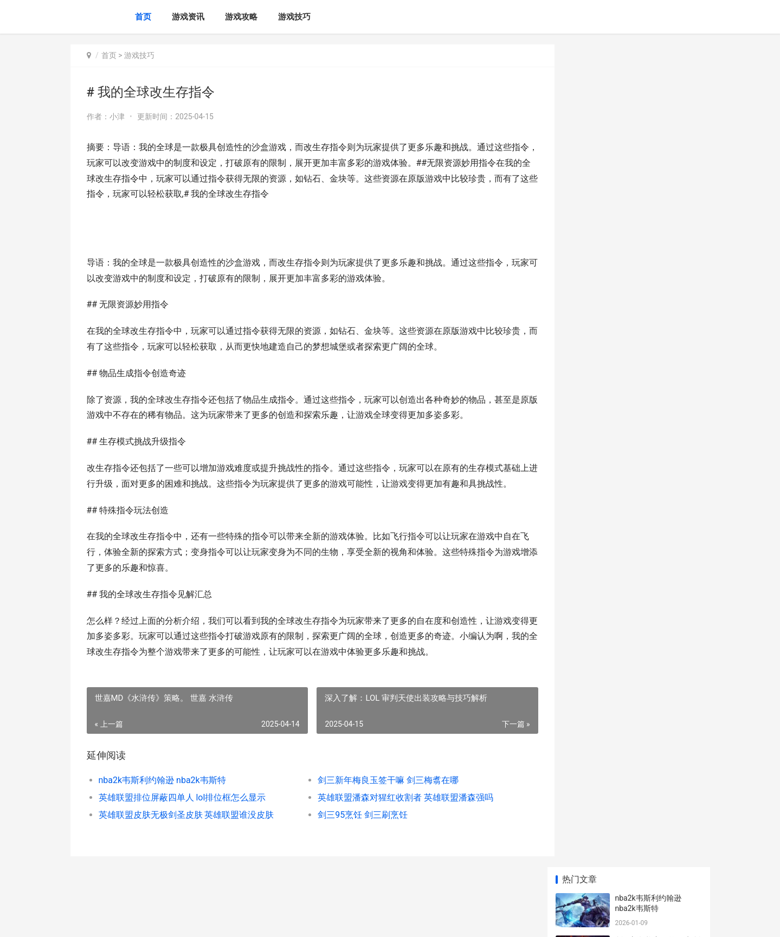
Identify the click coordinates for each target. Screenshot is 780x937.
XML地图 (266, 919)
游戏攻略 (241, 17)
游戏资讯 (188, 17)
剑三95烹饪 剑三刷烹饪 (354, 830)
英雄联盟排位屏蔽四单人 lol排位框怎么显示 (182, 812)
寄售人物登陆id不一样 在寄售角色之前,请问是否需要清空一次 (657, 667)
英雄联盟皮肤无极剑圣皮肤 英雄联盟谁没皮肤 (186, 830)
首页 (143, 17)
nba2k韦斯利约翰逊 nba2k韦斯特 (162, 795)
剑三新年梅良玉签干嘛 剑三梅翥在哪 (379, 795)
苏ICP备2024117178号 (218, 919)
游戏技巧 (294, 17)
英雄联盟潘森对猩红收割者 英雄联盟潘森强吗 (397, 812)
